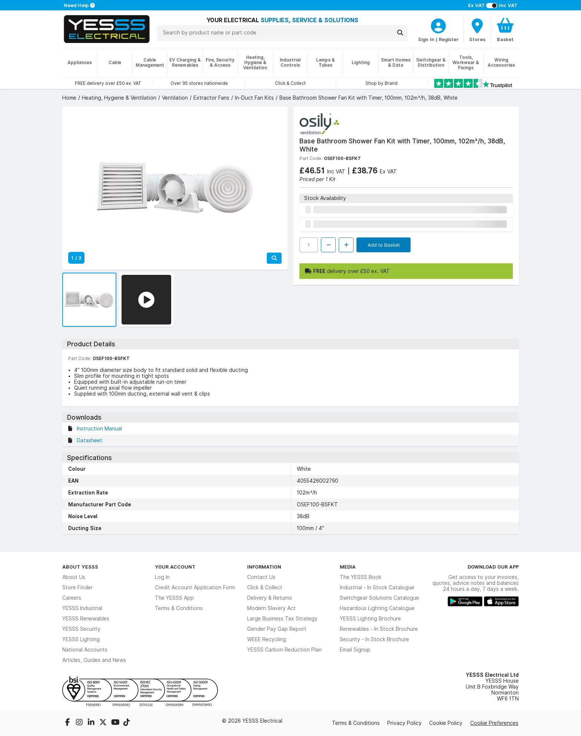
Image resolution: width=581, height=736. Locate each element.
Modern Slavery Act (271, 608)
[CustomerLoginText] (438, 24)
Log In (162, 577)
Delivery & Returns (269, 598)
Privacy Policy (404, 723)
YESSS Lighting (81, 639)
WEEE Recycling (266, 639)
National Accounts (84, 650)
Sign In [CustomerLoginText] (426, 39)
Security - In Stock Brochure (374, 639)
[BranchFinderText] (477, 29)
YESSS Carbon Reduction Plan (284, 650)
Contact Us (261, 577)
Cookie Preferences (494, 723)
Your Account (175, 567)
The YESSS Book (360, 577)
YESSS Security (81, 629)
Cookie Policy (445, 723)
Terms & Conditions (179, 608)
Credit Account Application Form (195, 587)
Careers (71, 598)
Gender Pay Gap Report (276, 629)
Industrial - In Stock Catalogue (377, 587)
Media (348, 567)
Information (264, 567)
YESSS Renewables (85, 619)
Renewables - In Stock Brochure (379, 629)
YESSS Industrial (82, 608)
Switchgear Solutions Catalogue (379, 598)
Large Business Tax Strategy (282, 619)
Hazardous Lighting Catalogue (377, 608)
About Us (73, 577)
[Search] (400, 32)
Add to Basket (384, 245)
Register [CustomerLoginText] (449, 39)
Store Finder (77, 587)
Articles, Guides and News (94, 660)
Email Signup (355, 650)
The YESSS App (174, 598)
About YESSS (80, 567)
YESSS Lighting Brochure (370, 619)
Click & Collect (264, 587)
